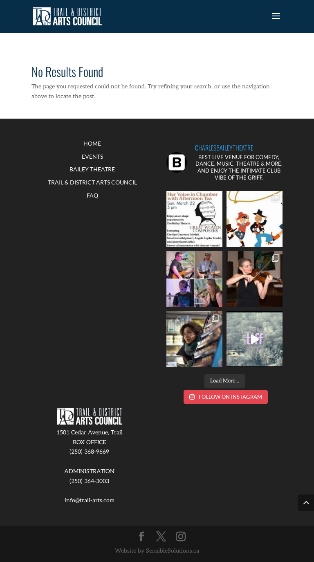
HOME (92, 143)
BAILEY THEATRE (92, 169)
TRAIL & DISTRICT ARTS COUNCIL (92, 182)
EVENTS (92, 156)
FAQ (92, 195)
